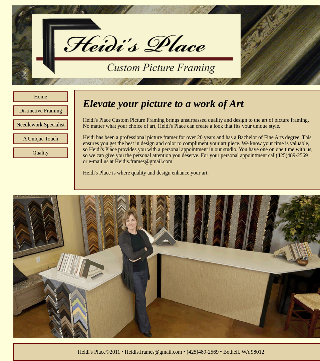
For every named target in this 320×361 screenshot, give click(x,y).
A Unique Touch (40, 138)
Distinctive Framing (40, 110)
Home (40, 96)
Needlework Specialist (40, 124)
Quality (41, 152)
